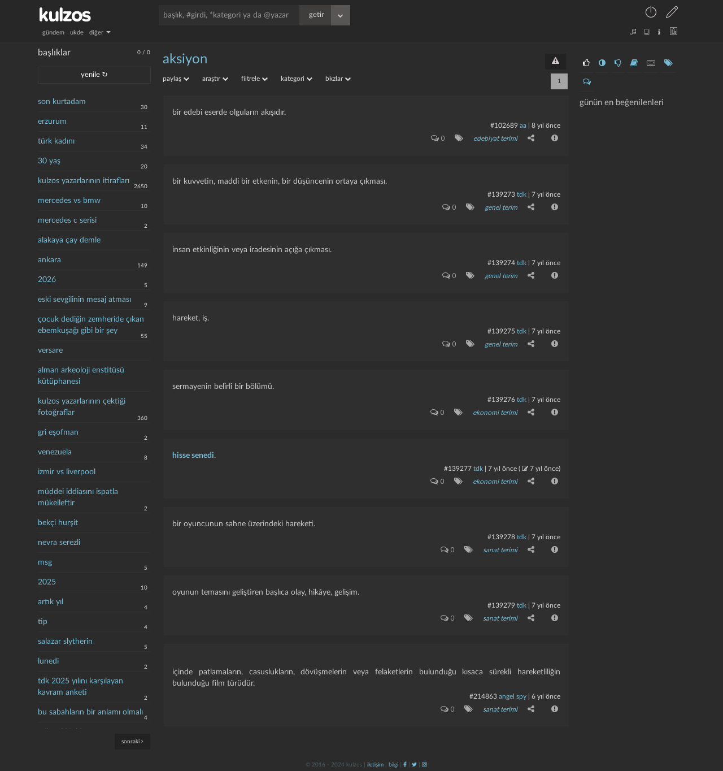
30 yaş (49, 161)
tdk (521, 193)
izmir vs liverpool (66, 472)
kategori (296, 78)
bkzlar (338, 78)
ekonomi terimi (495, 412)
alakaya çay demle (69, 240)
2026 (47, 280)
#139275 (501, 330)
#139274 (501, 262)
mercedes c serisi (67, 220)
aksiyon (185, 59)
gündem (53, 32)
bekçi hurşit (58, 523)
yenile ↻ (94, 75)
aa (523, 125)
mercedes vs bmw (69, 201)
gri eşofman (58, 432)
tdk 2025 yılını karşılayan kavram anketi (80, 686)
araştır (215, 78)
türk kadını (56, 141)
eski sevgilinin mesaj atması (84, 300)
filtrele (254, 78)
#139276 (501, 399)
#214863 (483, 695)
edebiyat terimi (495, 138)
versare (50, 350)
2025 (47, 582)
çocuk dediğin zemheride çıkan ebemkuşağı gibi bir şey (91, 325)
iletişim (375, 763)
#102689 (504, 125)
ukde (77, 32)
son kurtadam (62, 102)
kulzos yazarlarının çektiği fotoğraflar (81, 407)
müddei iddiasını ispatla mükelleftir (78, 497)
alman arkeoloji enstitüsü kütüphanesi (81, 376)
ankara (49, 260)
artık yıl (50, 602)
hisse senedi (193, 454)
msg (45, 562)
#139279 (501, 604)
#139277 (458, 467)
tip (42, 622)
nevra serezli (59, 543)
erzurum (52, 121)
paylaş (176, 78)
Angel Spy (512, 695)
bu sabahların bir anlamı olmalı (90, 712)
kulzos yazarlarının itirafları (83, 181)
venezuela (55, 452)
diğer (100, 32)
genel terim (501, 206)
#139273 (501, 193)
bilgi (393, 763)
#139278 (501, 535)
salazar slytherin (65, 642)
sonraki (132, 741)
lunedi (48, 661)
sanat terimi (500, 548)
